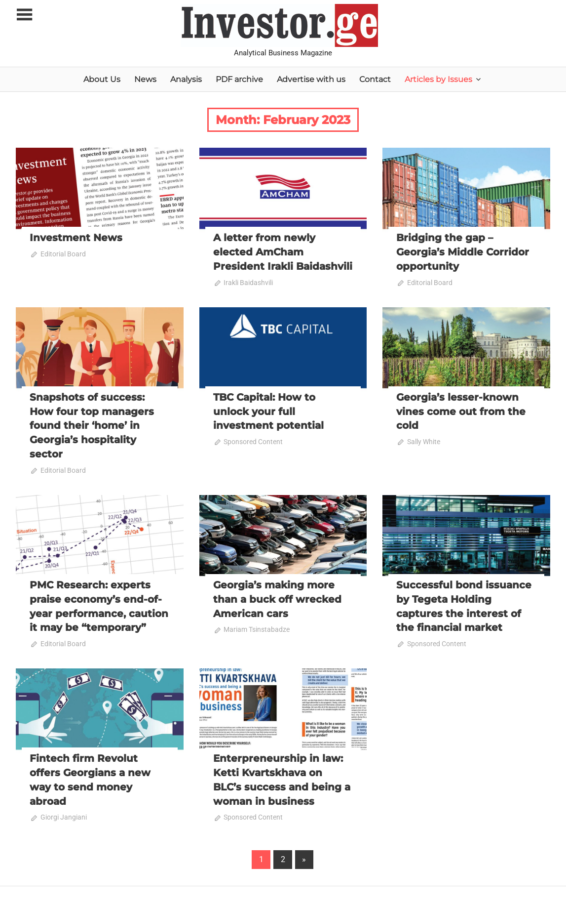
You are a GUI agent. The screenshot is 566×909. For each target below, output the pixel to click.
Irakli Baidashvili (248, 282)
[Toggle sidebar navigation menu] (24, 15)
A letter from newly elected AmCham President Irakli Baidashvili (282, 251)
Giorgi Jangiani (63, 812)
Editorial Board (63, 254)
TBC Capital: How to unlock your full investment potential (268, 410)
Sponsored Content (253, 440)
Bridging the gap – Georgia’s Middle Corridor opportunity (462, 251)
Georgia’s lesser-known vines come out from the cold (461, 410)
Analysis (186, 79)
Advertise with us (311, 79)
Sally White (423, 440)
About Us (101, 79)
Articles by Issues (438, 79)
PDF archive (239, 79)
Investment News (76, 238)
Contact (375, 79)
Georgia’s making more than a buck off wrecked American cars (277, 596)
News (145, 79)
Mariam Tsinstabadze (257, 626)
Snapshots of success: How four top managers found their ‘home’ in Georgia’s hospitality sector (92, 423)
